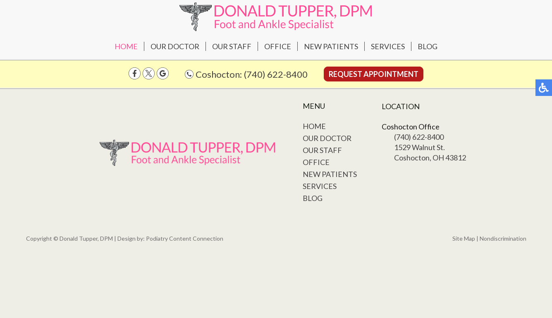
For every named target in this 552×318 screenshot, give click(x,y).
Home (126, 46)
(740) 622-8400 (276, 74)
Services (388, 46)
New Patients (331, 46)
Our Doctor (175, 46)
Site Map (463, 238)
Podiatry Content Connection (184, 238)
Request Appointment (373, 74)
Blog (427, 46)
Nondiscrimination (503, 238)
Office (277, 46)
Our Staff (231, 46)
